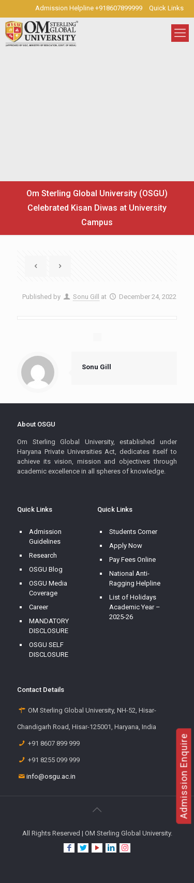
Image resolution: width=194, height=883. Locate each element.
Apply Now (125, 545)
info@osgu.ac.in (51, 776)
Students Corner (133, 531)
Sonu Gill (86, 297)
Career (38, 607)
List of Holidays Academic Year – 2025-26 (134, 607)
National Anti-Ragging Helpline (134, 578)
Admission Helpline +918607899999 (88, 8)
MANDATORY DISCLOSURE (49, 626)
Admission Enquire (183, 776)
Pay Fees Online (132, 559)
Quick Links (166, 8)
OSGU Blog (46, 569)
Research (43, 555)
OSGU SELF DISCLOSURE (48, 649)
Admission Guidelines (45, 536)
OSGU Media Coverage (48, 588)
